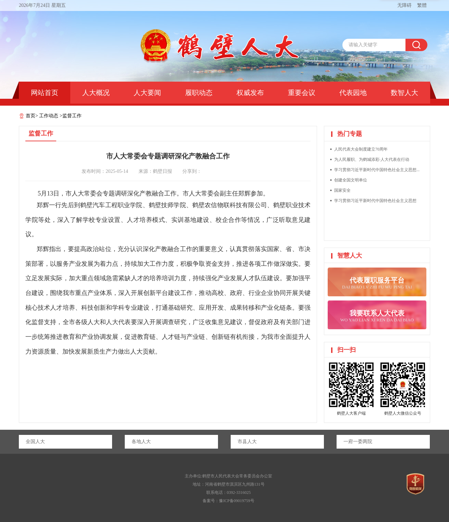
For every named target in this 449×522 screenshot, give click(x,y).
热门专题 (349, 133)
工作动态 (48, 115)
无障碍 (404, 5)
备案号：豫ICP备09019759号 (228, 500)
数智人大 (404, 92)
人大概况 (96, 92)
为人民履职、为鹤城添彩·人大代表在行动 (371, 159)
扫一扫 (346, 349)
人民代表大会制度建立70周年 (361, 149)
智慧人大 (349, 255)
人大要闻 (147, 92)
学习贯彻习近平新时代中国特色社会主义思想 (375, 200)
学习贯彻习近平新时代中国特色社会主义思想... (377, 169)
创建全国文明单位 (350, 180)
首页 (30, 115)
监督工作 (72, 115)
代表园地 (353, 92)
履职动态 (199, 92)
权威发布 (250, 92)
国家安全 (342, 190)
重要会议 (301, 92)
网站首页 (44, 92)
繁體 (422, 5)
